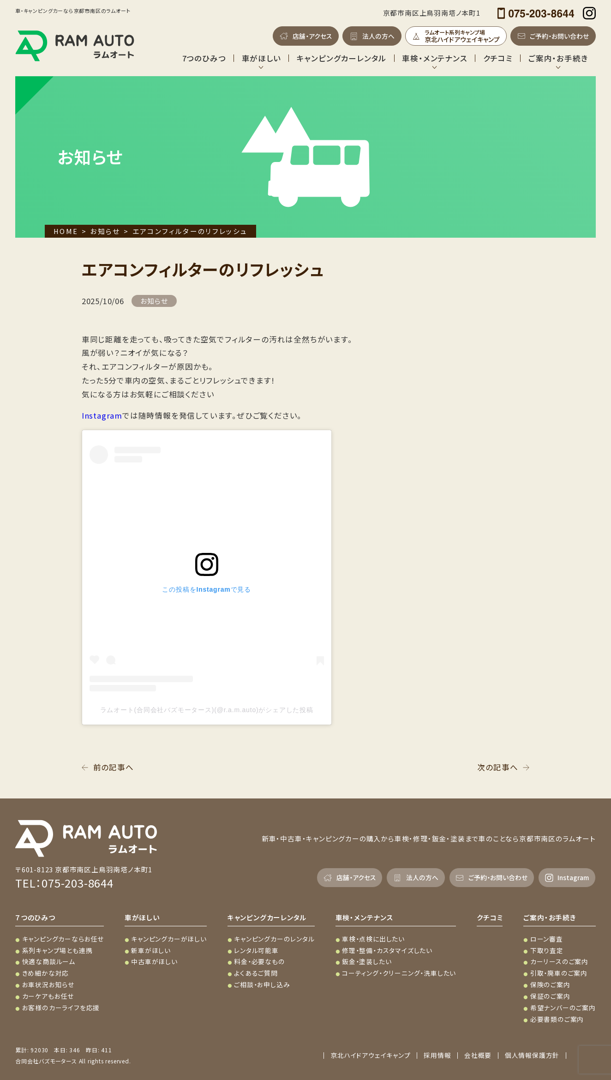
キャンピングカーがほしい (169, 938)
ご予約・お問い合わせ (559, 36)
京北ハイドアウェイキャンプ (370, 1055)
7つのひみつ (204, 58)
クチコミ (498, 58)
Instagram (102, 415)
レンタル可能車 (256, 950)
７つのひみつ (35, 917)
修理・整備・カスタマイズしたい (387, 950)
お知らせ (105, 231)
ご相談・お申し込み (262, 984)
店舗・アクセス (312, 36)
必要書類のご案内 (557, 1019)
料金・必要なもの (259, 961)
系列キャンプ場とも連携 (57, 950)
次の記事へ (497, 767)
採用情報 (437, 1055)
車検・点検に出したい (373, 938)
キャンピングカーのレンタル (274, 938)
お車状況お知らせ (48, 984)
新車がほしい (151, 950)
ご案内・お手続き (558, 58)
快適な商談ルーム (48, 961)
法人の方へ (378, 36)
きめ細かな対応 (45, 973)
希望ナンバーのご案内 (563, 1007)
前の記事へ (113, 767)
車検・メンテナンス (434, 58)
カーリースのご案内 (559, 961)
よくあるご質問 (256, 973)
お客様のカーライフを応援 (61, 1007)
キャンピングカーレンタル (342, 58)
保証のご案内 (550, 996)
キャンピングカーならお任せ (63, 938)
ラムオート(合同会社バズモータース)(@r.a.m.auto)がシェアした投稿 (206, 710)
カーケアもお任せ (48, 996)
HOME (66, 231)
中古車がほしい (154, 961)
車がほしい (261, 58)
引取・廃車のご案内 (558, 973)
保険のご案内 (550, 984)
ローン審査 (546, 938)
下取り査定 (546, 950)
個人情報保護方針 (532, 1055)
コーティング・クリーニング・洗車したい (399, 973)
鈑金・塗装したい (366, 961)
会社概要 (477, 1055)
